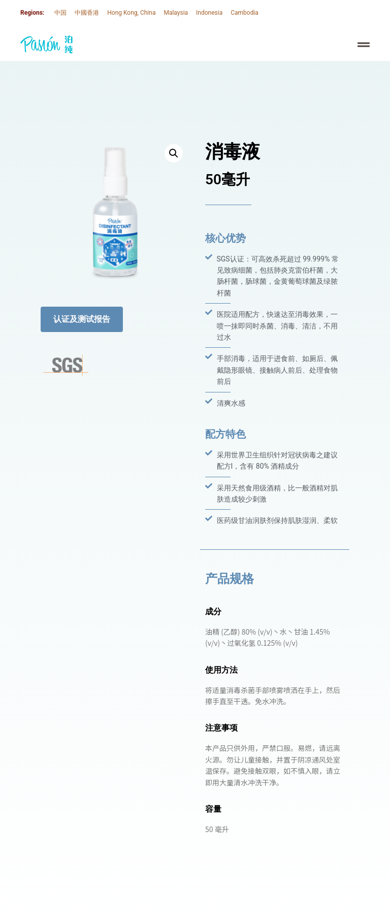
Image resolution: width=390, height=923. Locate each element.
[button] (174, 153)
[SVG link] (46, 44)
